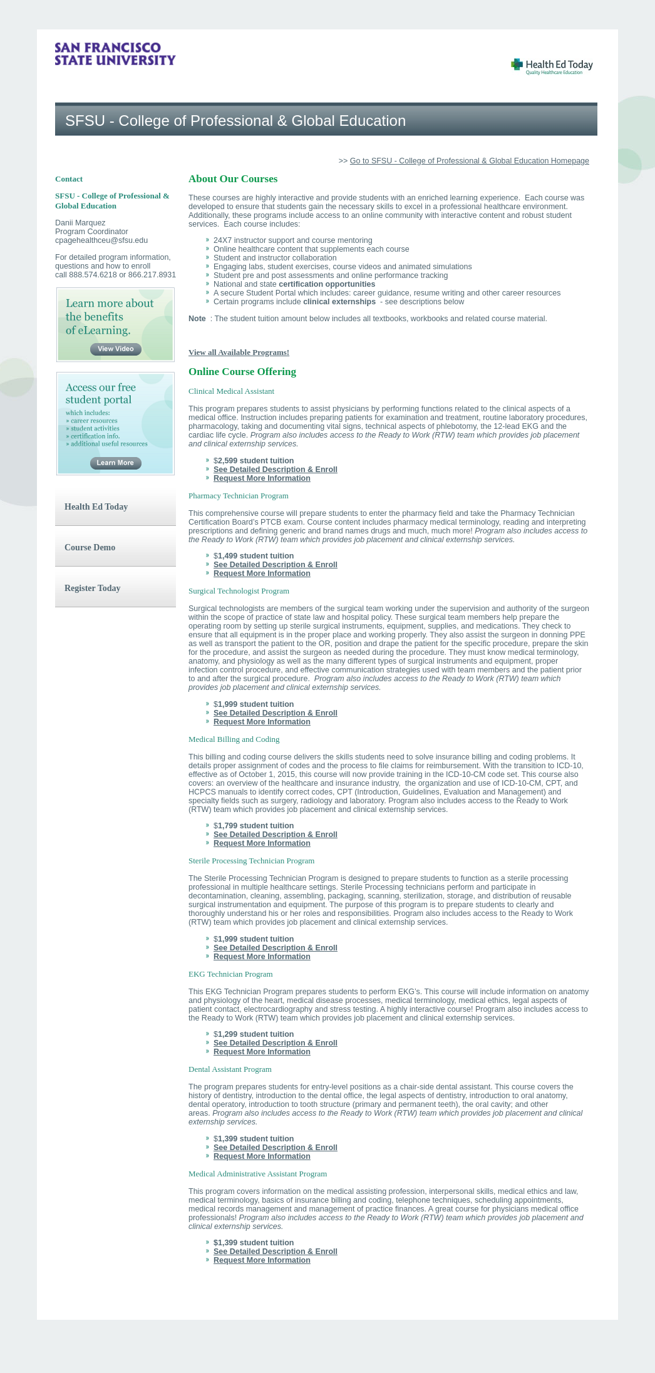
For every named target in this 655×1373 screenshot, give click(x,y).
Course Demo (89, 547)
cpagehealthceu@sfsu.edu (101, 240)
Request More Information (262, 478)
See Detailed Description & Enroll (276, 469)
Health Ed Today (96, 507)
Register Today (92, 588)
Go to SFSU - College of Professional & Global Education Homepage (469, 161)
